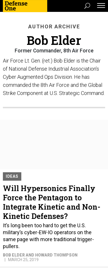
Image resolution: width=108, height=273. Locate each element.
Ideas (12, 176)
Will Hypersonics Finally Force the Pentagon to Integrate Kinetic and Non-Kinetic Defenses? (52, 202)
